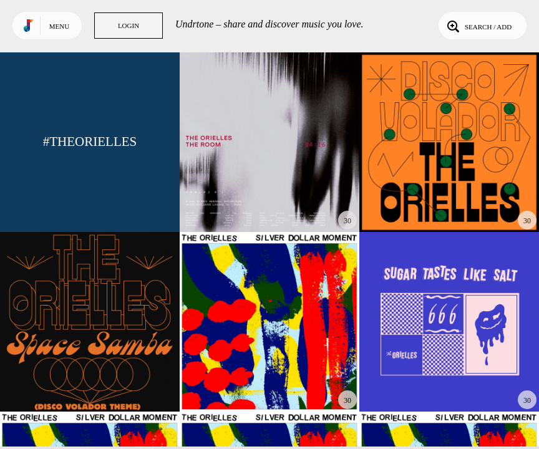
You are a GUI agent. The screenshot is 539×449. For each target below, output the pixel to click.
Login (128, 25)
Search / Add (478, 25)
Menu (59, 26)
